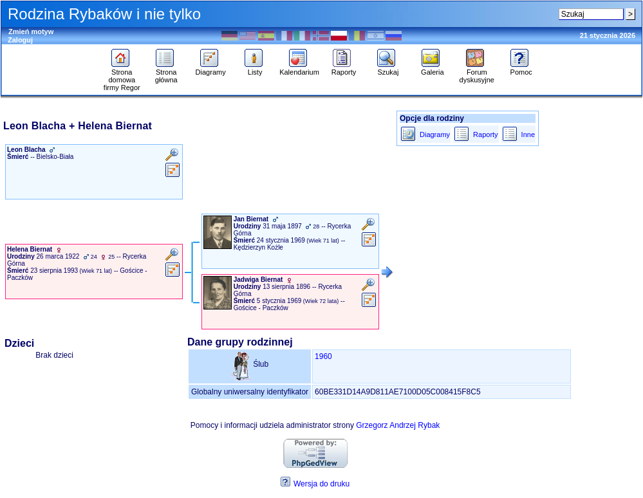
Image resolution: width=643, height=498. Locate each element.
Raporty (344, 69)
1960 (323, 356)
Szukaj (388, 69)
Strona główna (166, 73)
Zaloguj (20, 40)
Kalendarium (299, 69)
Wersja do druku (321, 483)
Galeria (432, 69)
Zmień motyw (30, 31)
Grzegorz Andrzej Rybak (398, 425)
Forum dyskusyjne (477, 73)
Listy (255, 69)
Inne (528, 134)
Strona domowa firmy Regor (122, 76)
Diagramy (211, 69)
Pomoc (521, 69)
